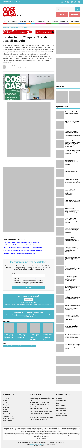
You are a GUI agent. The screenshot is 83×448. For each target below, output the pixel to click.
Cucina (28, 21)
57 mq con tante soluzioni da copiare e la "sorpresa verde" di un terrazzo (41, 418)
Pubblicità (6, 409)
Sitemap (5, 423)
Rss (62, 2)
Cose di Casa (13, 12)
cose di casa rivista (29, 346)
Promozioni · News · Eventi (12, 1)
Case (4, 21)
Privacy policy (7, 414)
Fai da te (49, 21)
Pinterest (71, 2)
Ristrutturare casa (12, 21)
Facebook (65, 2)
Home (4, 27)
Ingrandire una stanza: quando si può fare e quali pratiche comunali (42, 399)
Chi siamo (6, 398)
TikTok (78, 2)
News (8, 27)
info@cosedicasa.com (20, 315)
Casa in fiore (55, 21)
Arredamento (22, 21)
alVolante (59, 398)
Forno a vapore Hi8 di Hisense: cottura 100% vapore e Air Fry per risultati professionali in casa (41, 413)
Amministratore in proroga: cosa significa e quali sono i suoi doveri (39, 403)
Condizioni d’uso (8, 416)
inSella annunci (60, 405)
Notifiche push (7, 421)
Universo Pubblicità (62, 415)
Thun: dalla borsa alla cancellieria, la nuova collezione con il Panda (23, 250)
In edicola (18, 27)
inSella (58, 403)
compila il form (28, 316)
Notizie (13, 27)
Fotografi (6, 405)
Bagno (33, 21)
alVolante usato (61, 400)
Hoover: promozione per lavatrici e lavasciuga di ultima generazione (23, 247)
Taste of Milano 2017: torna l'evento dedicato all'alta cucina (21, 242)
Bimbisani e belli (61, 408)
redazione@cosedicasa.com (37, 444)
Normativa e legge (64, 21)
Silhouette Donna (61, 410)
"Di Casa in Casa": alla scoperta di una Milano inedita (19, 245)
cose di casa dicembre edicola (12, 346)
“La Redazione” (16, 65)
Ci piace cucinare (61, 413)
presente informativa (35, 278)
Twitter (75, 2)
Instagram (68, 2)
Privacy (5, 411)
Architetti (6, 407)
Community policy (8, 418)
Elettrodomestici (40, 21)
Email (13, 273)
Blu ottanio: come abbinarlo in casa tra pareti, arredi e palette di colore (41, 407)
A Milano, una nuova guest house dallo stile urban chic (19, 253)
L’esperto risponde (74, 21)
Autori (5, 402)
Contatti (5, 400)
